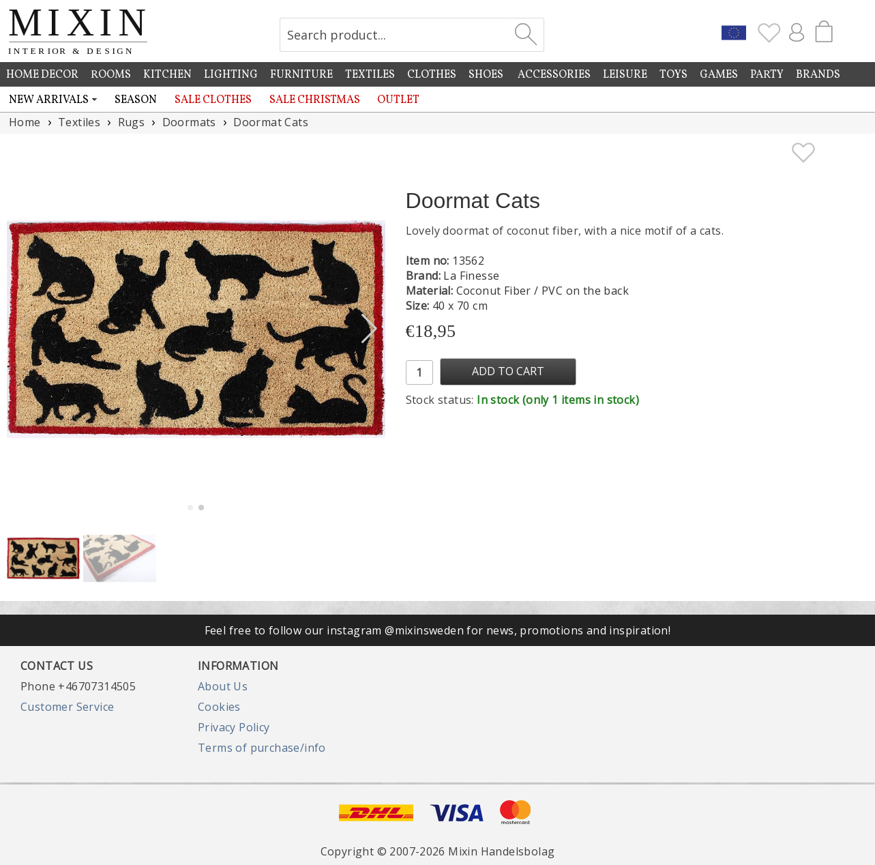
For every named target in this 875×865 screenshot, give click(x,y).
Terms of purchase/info (262, 747)
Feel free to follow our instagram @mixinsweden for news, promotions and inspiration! (438, 630)
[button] (369, 329)
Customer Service (67, 706)
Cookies (219, 706)
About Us (223, 686)
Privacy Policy (234, 727)
